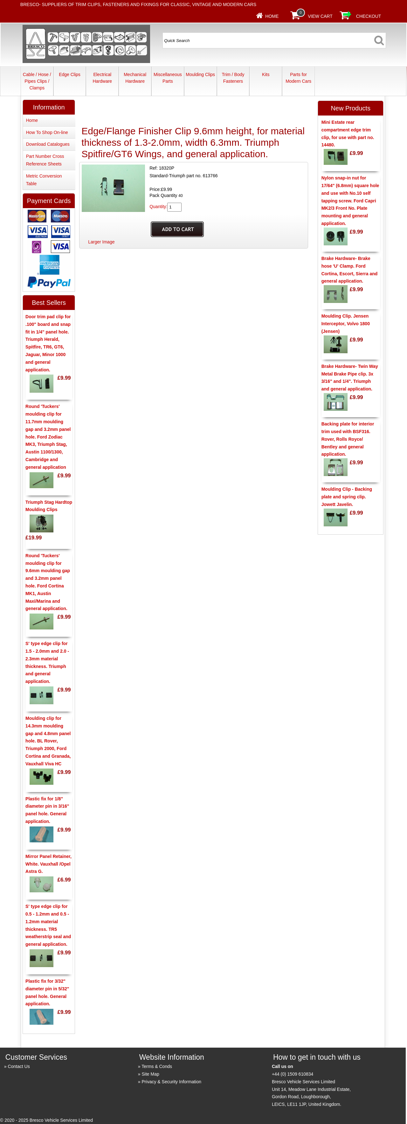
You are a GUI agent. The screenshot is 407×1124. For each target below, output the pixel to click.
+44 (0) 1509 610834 (292, 1074)
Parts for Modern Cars (298, 78)
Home (272, 16)
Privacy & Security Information (172, 1081)
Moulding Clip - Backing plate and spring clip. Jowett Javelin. (346, 497)
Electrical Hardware (102, 78)
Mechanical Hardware (135, 78)
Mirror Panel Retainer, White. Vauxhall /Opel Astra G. (48, 864)
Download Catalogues (48, 144)
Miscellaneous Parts (168, 78)
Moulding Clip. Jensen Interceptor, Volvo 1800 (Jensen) (345, 323)
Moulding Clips (200, 74)
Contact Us (19, 1066)
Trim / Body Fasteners (233, 78)
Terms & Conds (156, 1066)
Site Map (150, 1074)
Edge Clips (69, 74)
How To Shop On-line (47, 132)
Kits (265, 74)
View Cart (320, 16)
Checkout (368, 16)
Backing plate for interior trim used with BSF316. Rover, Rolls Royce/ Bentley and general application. (347, 439)
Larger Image (101, 241)
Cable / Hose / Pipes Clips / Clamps (37, 81)
